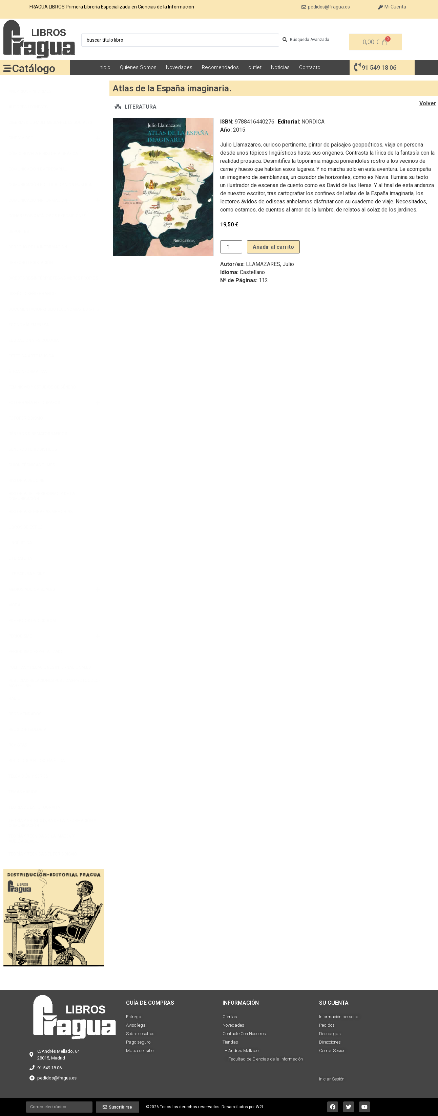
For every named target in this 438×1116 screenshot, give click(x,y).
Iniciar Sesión (332, 1078)
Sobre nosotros (140, 1033)
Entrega (133, 1016)
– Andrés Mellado (240, 1050)
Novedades (179, 67)
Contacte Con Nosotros (244, 1033)
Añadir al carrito (273, 247)
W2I (259, 1106)
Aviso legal (136, 1025)
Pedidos (327, 1025)
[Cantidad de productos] (231, 246)
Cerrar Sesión (332, 1050)
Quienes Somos (138, 67)
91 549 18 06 (379, 67)
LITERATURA (141, 107)
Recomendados (220, 67)
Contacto (309, 67)
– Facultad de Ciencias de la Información (263, 1059)
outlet (255, 67)
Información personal (339, 1016)
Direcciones (330, 1042)
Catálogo (33, 68)
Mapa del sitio (139, 1050)
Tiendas (230, 1042)
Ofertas (230, 1016)
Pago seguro (138, 1042)
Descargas (330, 1033)
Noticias (280, 67)
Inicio (104, 67)
